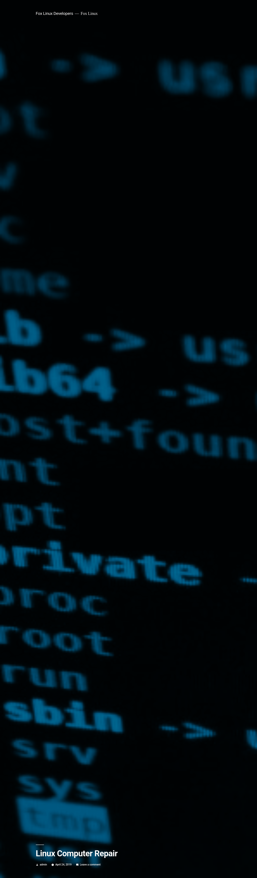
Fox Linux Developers (54, 13)
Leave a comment (90, 864)
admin (43, 864)
